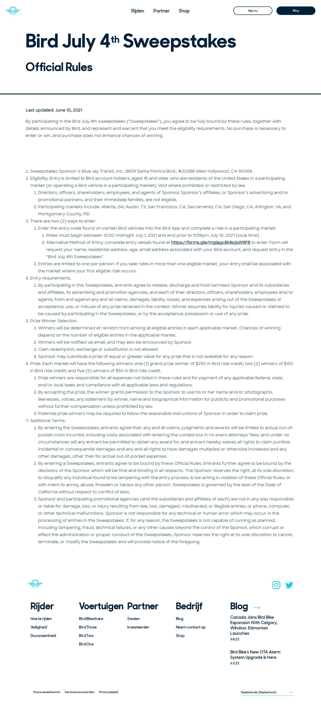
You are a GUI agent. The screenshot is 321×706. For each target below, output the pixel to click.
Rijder (42, 606)
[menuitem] (137, 11)
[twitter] (289, 586)
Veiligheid (39, 627)
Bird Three (88, 627)
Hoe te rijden (41, 618)
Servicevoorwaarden (80, 692)
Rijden (137, 11)
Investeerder (138, 627)
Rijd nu (253, 11)
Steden (133, 618)
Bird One (86, 644)
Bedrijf (189, 606)
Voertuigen (100, 606)
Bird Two (86, 635)
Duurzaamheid (43, 635)
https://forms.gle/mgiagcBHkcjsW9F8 (210, 242)
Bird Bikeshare (91, 618)
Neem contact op (191, 627)
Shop (184, 11)
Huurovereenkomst (46, 692)
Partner (161, 11)
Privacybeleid (108, 692)
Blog (296, 10)
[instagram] (276, 586)
